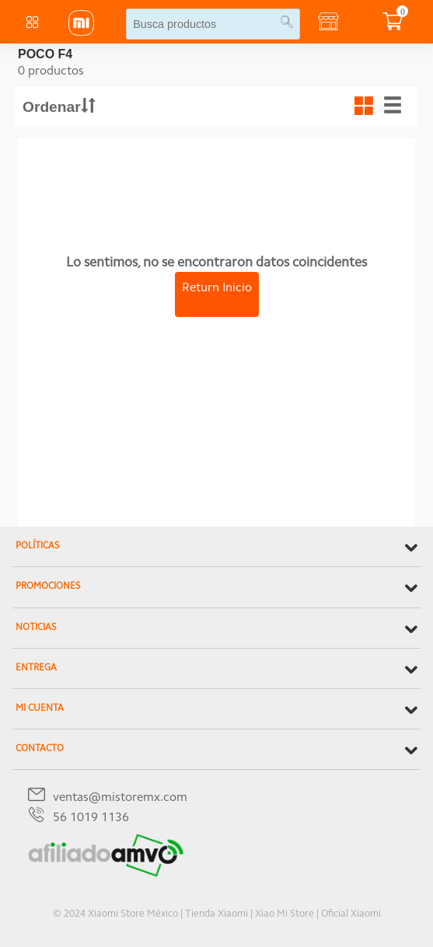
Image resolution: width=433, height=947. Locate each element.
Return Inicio (217, 288)
